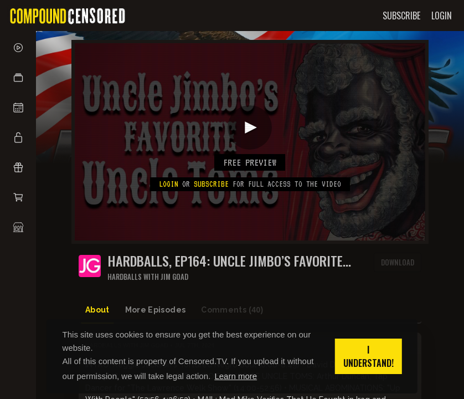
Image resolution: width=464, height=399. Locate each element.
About (97, 309)
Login (168, 184)
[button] (18, 77)
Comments (232, 310)
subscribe (211, 184)
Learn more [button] (235, 376)
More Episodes (155, 309)
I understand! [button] (368, 356)
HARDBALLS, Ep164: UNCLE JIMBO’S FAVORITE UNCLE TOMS (225, 261)
